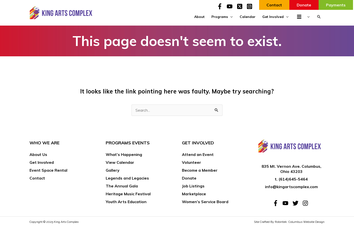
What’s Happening (124, 154)
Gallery (112, 170)
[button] (319, 17)
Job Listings (193, 185)
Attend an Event (198, 154)
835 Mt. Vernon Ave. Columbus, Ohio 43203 (291, 169)
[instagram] (306, 203)
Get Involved (42, 162)
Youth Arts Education (126, 201)
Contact (37, 178)
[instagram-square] (250, 6)
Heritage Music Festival (128, 193)
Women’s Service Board (205, 201)
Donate (189, 178)
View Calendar (120, 162)
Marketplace (194, 193)
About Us (38, 154)
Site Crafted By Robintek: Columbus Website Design (289, 222)
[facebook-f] (221, 6)
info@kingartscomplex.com (291, 186)
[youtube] (231, 6)
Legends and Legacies (127, 178)
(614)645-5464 (293, 179)
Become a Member (200, 170)
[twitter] (297, 203)
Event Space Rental (48, 170)
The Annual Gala (122, 185)
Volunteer (191, 162)
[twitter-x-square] (241, 6)
